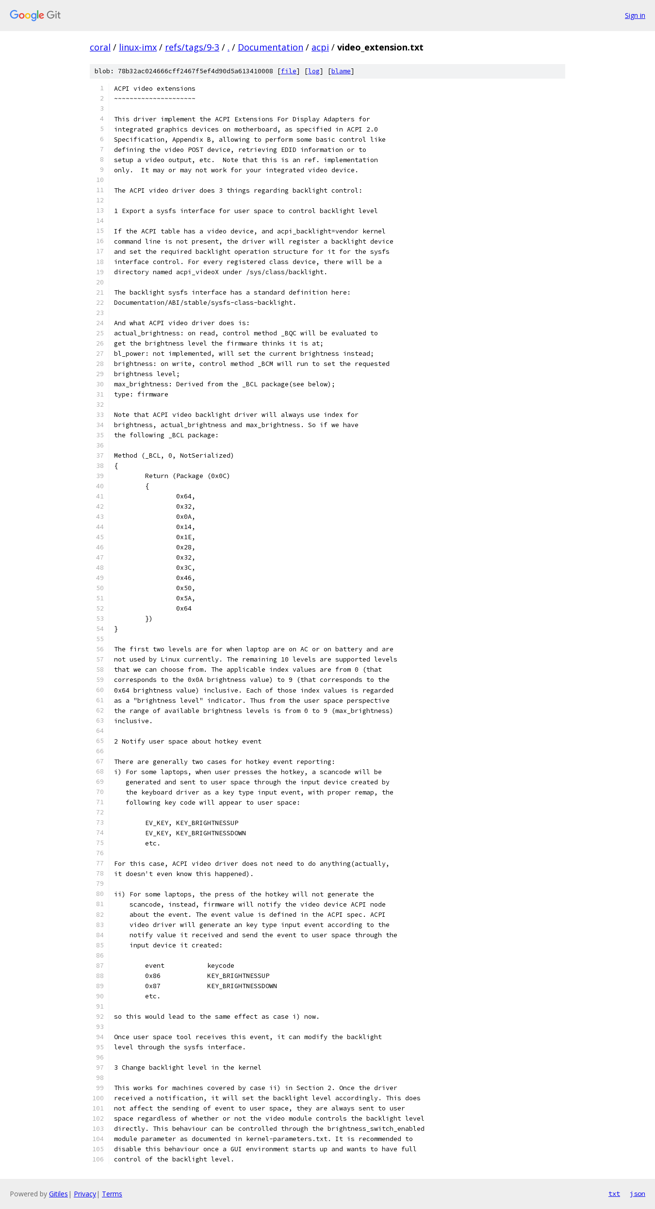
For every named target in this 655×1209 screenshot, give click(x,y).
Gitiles (58, 1193)
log (314, 71)
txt (614, 1193)
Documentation (270, 47)
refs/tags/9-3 (192, 47)
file (288, 71)
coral (100, 47)
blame (341, 71)
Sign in (635, 15)
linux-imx (138, 47)
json (637, 1193)
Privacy (85, 1193)
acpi (320, 47)
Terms (112, 1193)
